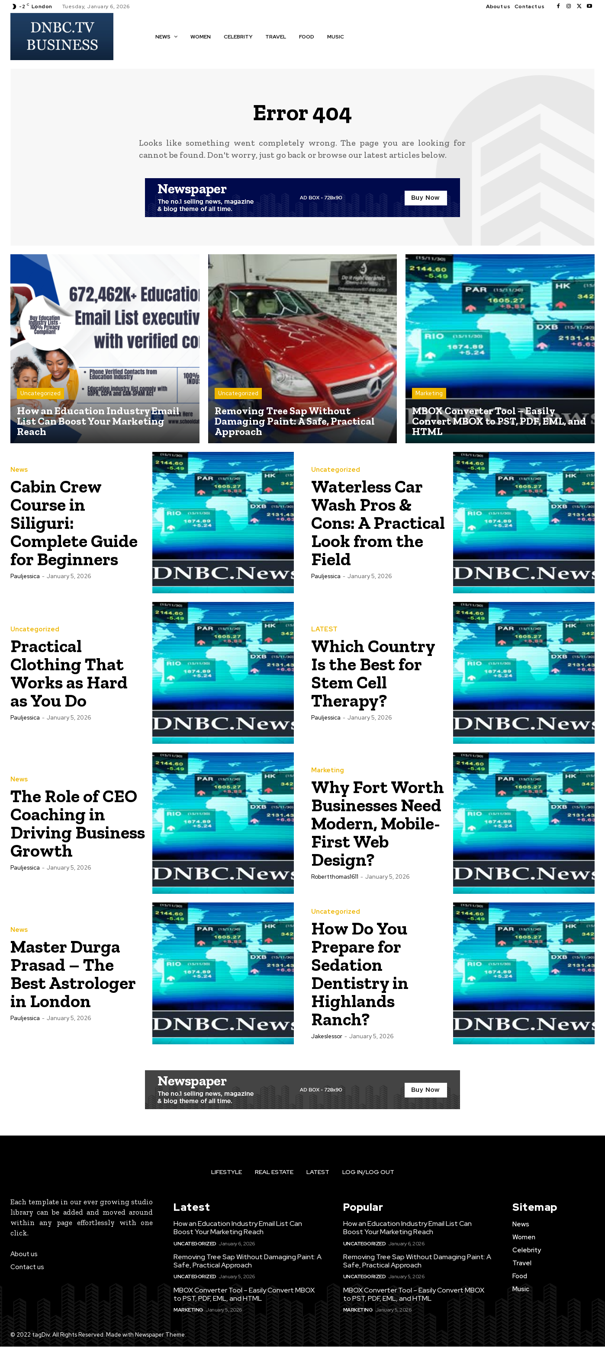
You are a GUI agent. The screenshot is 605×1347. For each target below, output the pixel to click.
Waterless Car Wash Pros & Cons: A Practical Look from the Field (368, 523)
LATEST (324, 630)
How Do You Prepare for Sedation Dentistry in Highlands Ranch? (360, 974)
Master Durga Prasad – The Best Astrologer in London (73, 974)
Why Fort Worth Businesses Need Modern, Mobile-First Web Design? (378, 823)
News (19, 470)
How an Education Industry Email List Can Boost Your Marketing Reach (238, 1228)
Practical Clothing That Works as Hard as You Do (69, 673)
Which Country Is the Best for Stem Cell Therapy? (374, 673)
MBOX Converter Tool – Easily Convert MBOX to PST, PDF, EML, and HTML (244, 1294)
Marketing (429, 393)
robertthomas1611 (334, 877)
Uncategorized (40, 393)
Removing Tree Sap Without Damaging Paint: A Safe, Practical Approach (248, 1261)
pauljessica (25, 576)
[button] (363, 36)
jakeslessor (326, 1036)
